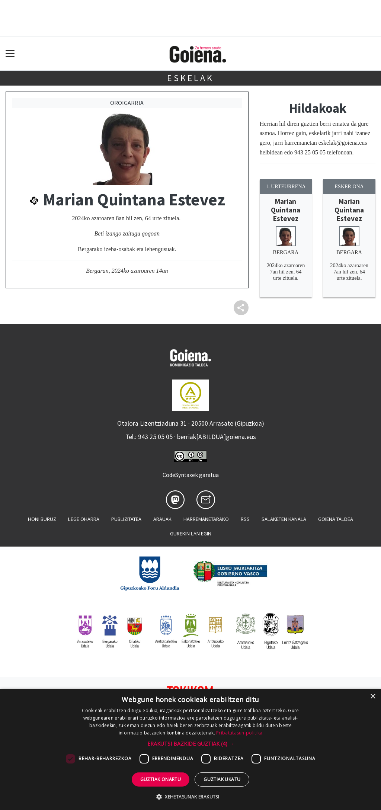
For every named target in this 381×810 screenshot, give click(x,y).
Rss (245, 519)
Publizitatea (126, 519)
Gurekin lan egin (190, 533)
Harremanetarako (206, 519)
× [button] (372, 696)
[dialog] (190, 749)
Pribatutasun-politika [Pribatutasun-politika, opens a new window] (239, 733)
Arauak (162, 519)
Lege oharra (83, 519)
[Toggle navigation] (10, 53)
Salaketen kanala (284, 519)
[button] (190, 743)
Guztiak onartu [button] (160, 779)
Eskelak (190, 78)
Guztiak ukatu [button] (222, 779)
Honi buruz (42, 519)
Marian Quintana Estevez (285, 210)
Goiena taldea (335, 519)
